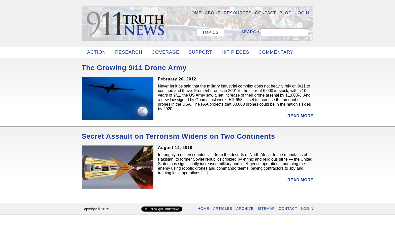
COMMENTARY (275, 52)
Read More (300, 116)
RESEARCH (128, 52)
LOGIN (302, 13)
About (212, 13)
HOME (195, 13)
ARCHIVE (245, 209)
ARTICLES (222, 209)
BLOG (286, 13)
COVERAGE (165, 52)
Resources (237, 13)
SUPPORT (200, 52)
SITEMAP (266, 209)
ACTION (96, 52)
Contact (265, 13)
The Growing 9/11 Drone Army (134, 68)
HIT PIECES (235, 52)
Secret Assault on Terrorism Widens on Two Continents (178, 136)
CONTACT (288, 209)
